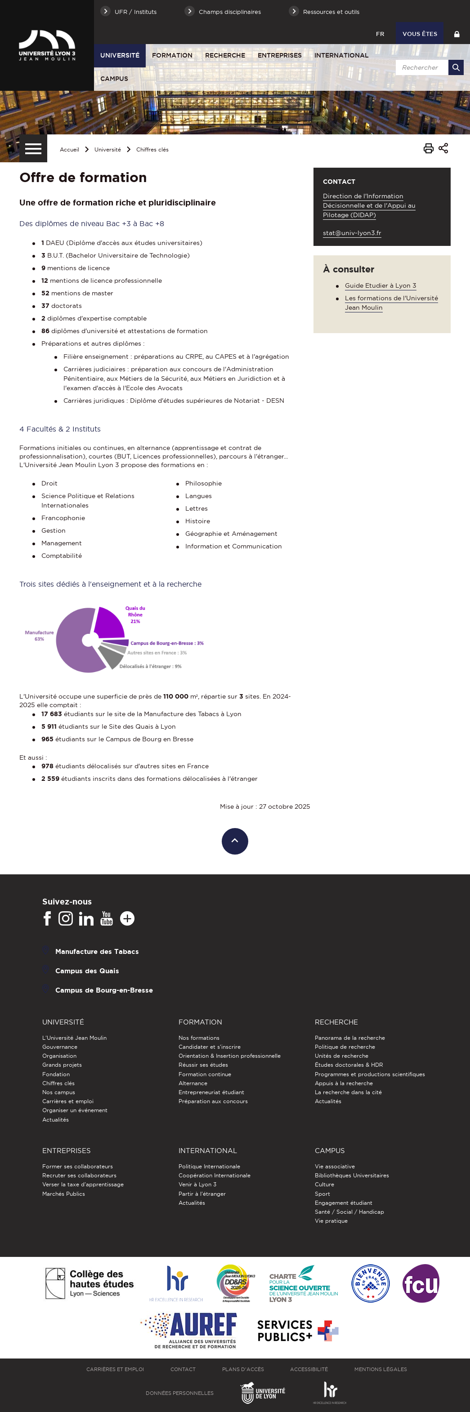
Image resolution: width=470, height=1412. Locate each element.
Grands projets (62, 1065)
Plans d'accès (243, 1369)
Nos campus (58, 1092)
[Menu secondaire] (33, 148)
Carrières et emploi (68, 1101)
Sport (322, 1194)
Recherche (225, 55)
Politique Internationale (209, 1166)
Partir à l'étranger (202, 1194)
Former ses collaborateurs (77, 1166)
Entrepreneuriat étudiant (211, 1092)
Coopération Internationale (215, 1175)
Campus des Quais (87, 970)
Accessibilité (309, 1369)
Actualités (55, 1119)
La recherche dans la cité (348, 1092)
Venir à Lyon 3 (197, 1184)
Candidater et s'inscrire (210, 1047)
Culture (324, 1184)
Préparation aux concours (213, 1101)
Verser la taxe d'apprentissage (83, 1184)
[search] (428, 67)
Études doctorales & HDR (349, 1065)
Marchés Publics (63, 1194)
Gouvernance (59, 1047)
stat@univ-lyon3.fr (352, 232)
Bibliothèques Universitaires (352, 1175)
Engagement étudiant (343, 1203)
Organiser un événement (74, 1110)
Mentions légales (380, 1369)
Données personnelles (180, 1393)
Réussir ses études (203, 1065)
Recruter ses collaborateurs (79, 1175)
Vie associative (335, 1166)
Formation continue (205, 1074)
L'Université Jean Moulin (74, 1038)
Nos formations (199, 1038)
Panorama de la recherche (350, 1038)
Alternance (193, 1083)
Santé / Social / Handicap (349, 1212)
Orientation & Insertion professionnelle (230, 1056)
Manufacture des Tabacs (97, 951)
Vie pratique (331, 1221)
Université (119, 55)
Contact (183, 1369)
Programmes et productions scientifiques (370, 1074)
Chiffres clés (152, 149)
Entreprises (280, 55)
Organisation (59, 1056)
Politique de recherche (345, 1047)
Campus (114, 78)
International (341, 55)
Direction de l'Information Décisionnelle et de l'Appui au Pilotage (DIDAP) (369, 205)
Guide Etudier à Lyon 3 (380, 285)
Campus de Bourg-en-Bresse (104, 989)
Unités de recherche (341, 1056)
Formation (172, 55)
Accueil (69, 149)
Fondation (56, 1074)
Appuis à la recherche (344, 1083)
